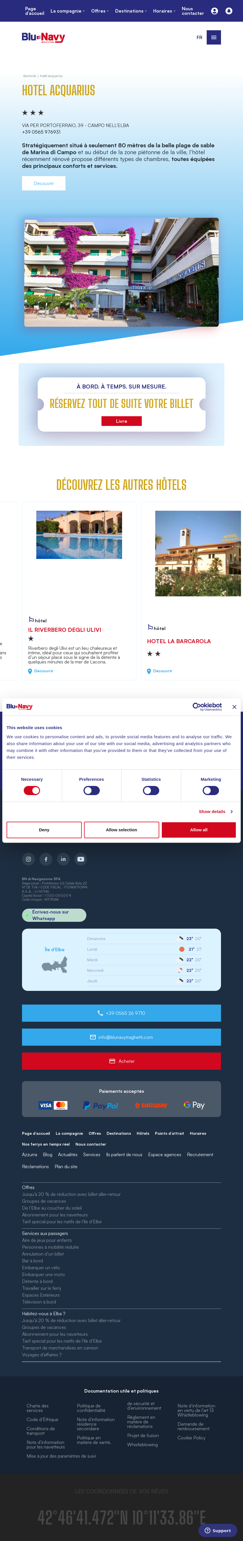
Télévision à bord (39, 1302)
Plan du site (66, 1166)
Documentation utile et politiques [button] (121, 1391)
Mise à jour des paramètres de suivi (61, 1456)
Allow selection (121, 829)
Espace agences (164, 1154)
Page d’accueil (36, 1133)
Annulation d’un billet (43, 1254)
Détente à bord (37, 1281)
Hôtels (143, 1133)
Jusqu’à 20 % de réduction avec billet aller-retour (71, 1194)
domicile (29, 76)
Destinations (119, 1133)
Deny (44, 829)
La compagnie (69, 1133)
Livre (121, 421)
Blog (47, 1154)
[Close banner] (234, 707)
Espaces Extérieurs (41, 1295)
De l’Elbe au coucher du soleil (52, 1208)
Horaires (198, 1133)
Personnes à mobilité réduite (50, 1247)
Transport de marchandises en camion (60, 1348)
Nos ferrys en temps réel (46, 1144)
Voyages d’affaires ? (42, 1354)
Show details (212, 811)
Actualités (67, 1154)
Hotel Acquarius (51, 76)
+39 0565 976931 (41, 132)
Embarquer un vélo (41, 1267)
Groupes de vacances (44, 1201)
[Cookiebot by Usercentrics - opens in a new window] (197, 707)
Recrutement (200, 1154)
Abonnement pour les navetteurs (55, 1215)
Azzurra (29, 1154)
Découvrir (44, 183)
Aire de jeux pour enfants (47, 1240)
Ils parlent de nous (124, 1154)
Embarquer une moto (43, 1274)
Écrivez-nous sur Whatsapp (45, 915)
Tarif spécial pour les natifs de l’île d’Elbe (62, 1221)
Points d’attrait (169, 1133)
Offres (95, 1133)
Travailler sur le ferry (41, 1288)
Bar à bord (32, 1261)
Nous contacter (90, 1144)
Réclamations (35, 1166)
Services (91, 1154)
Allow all (199, 829)
